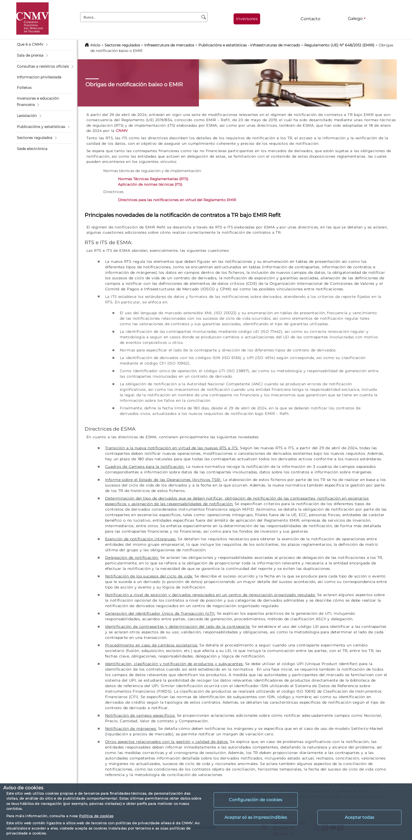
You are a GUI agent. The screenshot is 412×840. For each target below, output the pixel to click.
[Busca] (204, 17)
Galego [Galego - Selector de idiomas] (355, 18)
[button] (44, 44)
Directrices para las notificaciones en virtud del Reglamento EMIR (177, 200)
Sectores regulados (122, 45)
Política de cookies (96, 816)
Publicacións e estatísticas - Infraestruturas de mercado (249, 45)
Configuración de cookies (255, 799)
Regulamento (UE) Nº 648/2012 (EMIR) (339, 45)
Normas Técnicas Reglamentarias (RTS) (153, 179)
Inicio (95, 45)
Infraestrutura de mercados (169, 45)
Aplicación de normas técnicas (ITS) (150, 184)
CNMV (122, 131)
